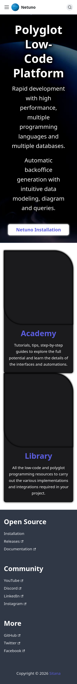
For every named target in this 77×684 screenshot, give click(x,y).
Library (38, 456)
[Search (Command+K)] (69, 7)
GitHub (12, 635)
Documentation (20, 548)
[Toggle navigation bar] (6, 7)
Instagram (15, 603)
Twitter (12, 642)
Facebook (14, 650)
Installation (14, 533)
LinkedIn (13, 596)
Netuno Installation (38, 230)
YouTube (13, 580)
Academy (38, 333)
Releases (13, 541)
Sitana (54, 673)
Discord (12, 588)
